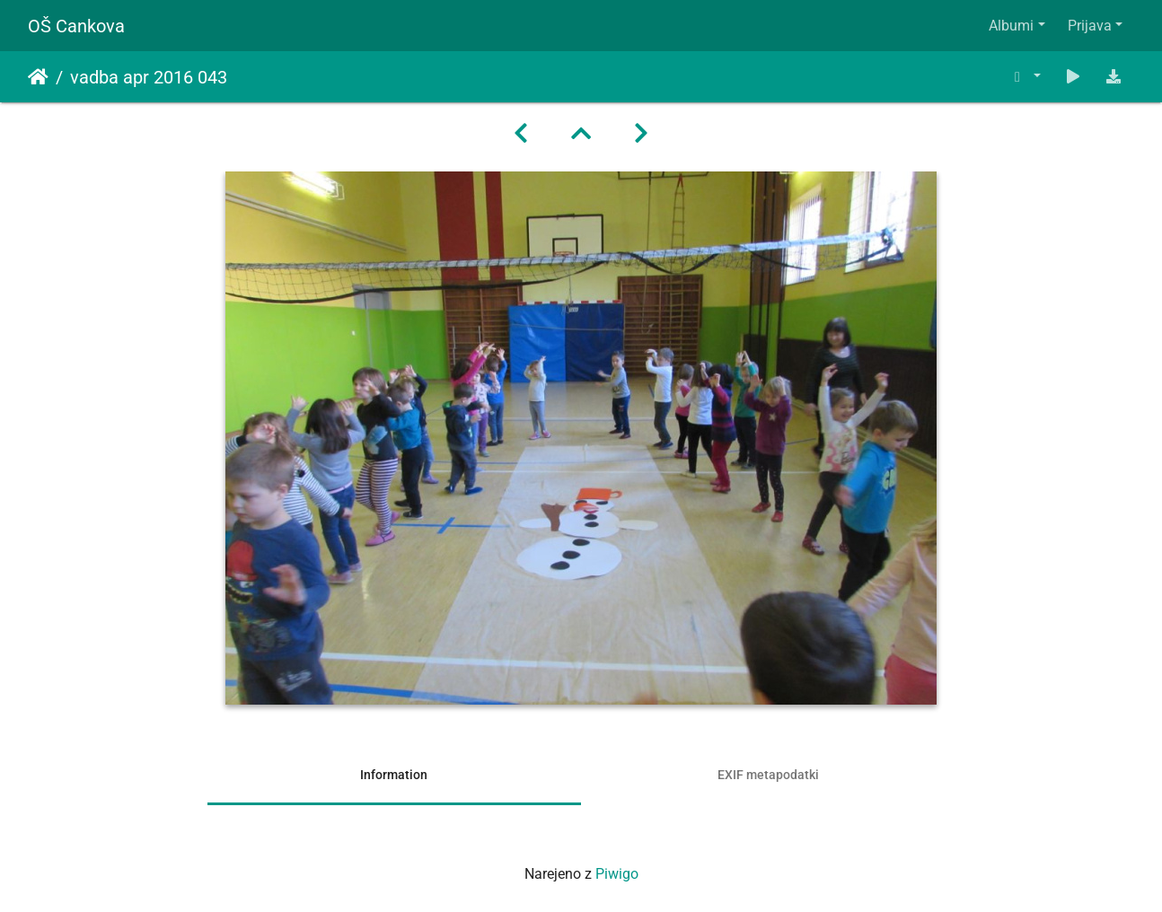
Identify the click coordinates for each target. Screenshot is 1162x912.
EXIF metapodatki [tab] (768, 774)
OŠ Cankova (76, 26)
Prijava (1090, 25)
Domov (38, 77)
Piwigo (616, 873)
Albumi (1011, 25)
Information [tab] (393, 774)
